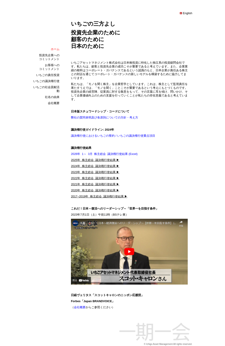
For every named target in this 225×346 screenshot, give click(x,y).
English (187, 13)
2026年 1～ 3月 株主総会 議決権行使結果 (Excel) (104, 154)
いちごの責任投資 (48, 75)
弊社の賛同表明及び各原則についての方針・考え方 (104, 117)
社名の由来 (52, 97)
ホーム (55, 49)
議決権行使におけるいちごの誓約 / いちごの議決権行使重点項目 (113, 135)
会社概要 (54, 103)
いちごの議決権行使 (46, 81)
